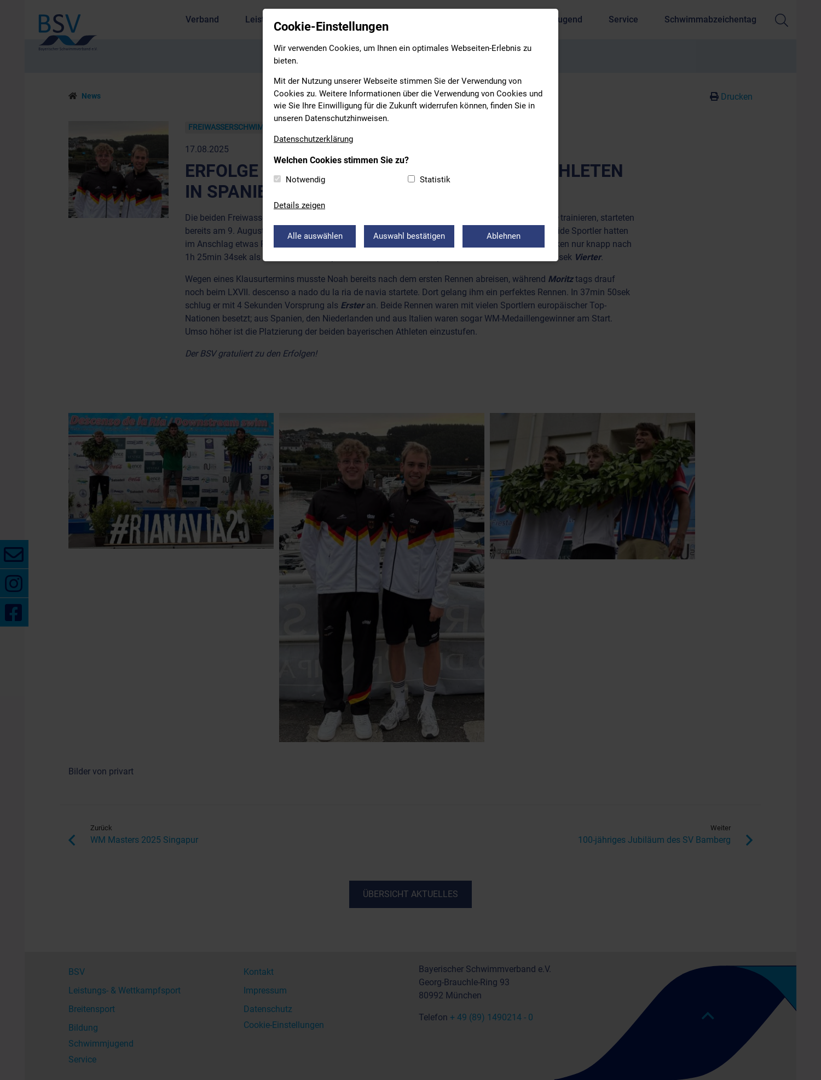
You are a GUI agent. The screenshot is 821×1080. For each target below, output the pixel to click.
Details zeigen (299, 205)
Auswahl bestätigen (409, 236)
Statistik (435, 180)
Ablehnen (504, 236)
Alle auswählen (315, 236)
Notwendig (305, 180)
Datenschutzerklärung (313, 139)
